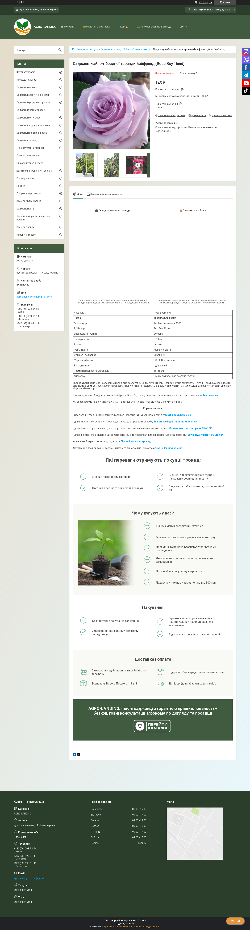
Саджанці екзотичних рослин (33, 94)
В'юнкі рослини (25, 178)
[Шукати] (60, 50)
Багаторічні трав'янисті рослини (34, 170)
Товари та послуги (87, 49)
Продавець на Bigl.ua (125, 923)
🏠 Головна (67, 26)
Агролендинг (210, 395)
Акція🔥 (123, 26)
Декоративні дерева (28, 155)
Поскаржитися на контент (119, 926)
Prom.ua (142, 920)
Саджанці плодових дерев (31, 132)
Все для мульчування (28, 201)
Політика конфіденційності (147, 926)
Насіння (20, 185)
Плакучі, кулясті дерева (29, 163)
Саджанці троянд (111, 49)
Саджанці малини (26, 87)
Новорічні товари (26, 234)
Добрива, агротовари (28, 193)
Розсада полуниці (26, 79)
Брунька (192, 434)
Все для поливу (25, 227)
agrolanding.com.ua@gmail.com (34, 296)
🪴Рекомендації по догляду (154, 26)
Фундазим (217, 434)
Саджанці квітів (25, 208)
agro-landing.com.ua (169, 448)
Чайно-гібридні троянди (137, 49)
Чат (235, 921)
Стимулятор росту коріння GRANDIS (190, 428)
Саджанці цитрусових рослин (33, 102)
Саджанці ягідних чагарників (33, 125)
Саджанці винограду (28, 117)
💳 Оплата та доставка (96, 26)
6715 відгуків (205, 2)
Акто (201, 434)
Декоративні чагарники (30, 148)
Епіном (158, 421)
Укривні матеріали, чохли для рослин (33, 218)
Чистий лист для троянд (136, 441)
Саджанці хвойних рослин (31, 110)
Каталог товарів (25, 72)
